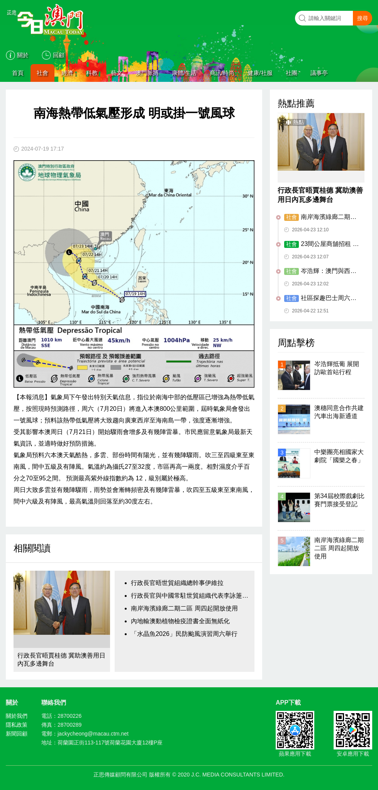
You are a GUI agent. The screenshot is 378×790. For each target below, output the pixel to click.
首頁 (18, 73)
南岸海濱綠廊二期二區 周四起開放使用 (184, 608)
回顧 (58, 55)
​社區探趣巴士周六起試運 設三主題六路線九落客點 (322, 298)
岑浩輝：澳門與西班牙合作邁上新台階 (320, 271)
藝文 (116, 73)
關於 (23, 55)
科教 (92, 73)
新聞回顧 (16, 734)
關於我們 (16, 716)
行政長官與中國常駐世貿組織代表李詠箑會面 (191, 595)
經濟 (67, 73)
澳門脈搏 (147, 73)
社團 (291, 73)
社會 (42, 73)
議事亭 (319, 73)
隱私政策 (16, 725)
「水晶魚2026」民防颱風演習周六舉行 (184, 634)
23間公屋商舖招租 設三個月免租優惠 (321, 244)
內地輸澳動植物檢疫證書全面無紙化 (180, 621)
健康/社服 (259, 73)
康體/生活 (184, 73)
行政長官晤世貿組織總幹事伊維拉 (177, 583)
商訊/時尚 (222, 73)
